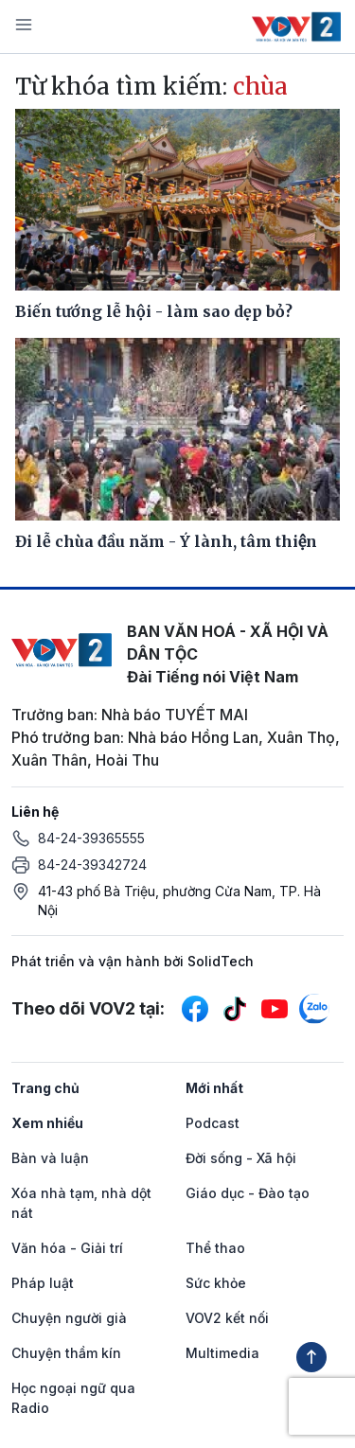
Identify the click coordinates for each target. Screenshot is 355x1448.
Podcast (213, 1123)
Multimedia (222, 1353)
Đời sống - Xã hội (241, 1158)
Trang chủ (45, 1088)
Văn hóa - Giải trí (67, 1248)
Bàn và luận (50, 1158)
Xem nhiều (47, 1123)
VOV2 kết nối (227, 1318)
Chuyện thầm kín (66, 1353)
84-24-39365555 (91, 838)
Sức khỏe (216, 1283)
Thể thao (215, 1248)
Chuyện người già (69, 1318)
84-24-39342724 (92, 864)
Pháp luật (42, 1283)
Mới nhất (214, 1088)
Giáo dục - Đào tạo (248, 1193)
